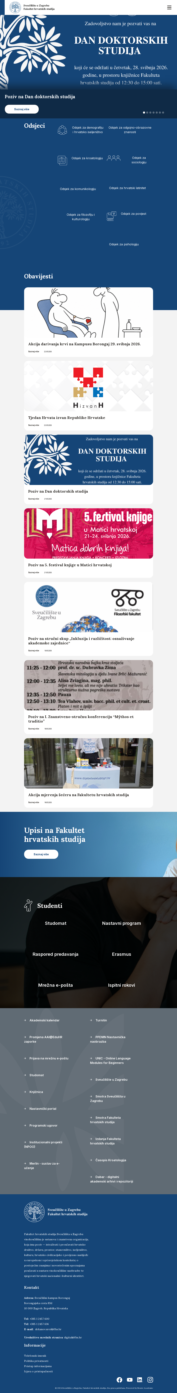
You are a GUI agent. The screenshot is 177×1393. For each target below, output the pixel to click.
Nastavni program (121, 923)
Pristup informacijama (38, 1366)
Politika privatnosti (36, 1361)
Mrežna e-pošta (55, 985)
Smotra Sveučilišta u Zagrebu (107, 1098)
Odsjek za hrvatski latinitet (127, 188)
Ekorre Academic (145, 1388)
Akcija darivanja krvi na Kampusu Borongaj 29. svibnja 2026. (84, 344)
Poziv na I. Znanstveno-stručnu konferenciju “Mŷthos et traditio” (81, 718)
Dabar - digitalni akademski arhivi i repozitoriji (111, 1179)
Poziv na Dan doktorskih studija (58, 491)
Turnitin (98, 1020)
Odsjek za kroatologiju (87, 158)
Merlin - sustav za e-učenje (42, 1166)
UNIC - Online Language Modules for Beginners (110, 1060)
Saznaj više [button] (21, 109)
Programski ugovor (41, 1125)
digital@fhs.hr (73, 1337)
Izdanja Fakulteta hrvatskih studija (105, 1141)
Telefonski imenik (35, 1355)
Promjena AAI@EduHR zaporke (43, 1039)
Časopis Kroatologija (108, 1160)
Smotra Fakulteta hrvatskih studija (105, 1120)
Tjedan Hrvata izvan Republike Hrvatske (66, 417)
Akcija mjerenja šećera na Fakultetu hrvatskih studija (78, 794)
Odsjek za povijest (133, 214)
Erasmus (121, 954)
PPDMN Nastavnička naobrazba (107, 1039)
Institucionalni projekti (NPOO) (43, 1144)
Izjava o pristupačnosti (38, 1371)
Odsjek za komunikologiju (78, 189)
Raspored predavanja (56, 954)
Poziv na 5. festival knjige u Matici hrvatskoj (70, 565)
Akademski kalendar (42, 1020)
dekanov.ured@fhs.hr (48, 1329)
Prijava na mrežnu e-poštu (46, 1058)
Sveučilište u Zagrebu (108, 1079)
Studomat (55, 923)
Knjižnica (33, 1092)
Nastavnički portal (40, 1109)
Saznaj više (33, 351)
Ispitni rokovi (121, 985)
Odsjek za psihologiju (124, 244)
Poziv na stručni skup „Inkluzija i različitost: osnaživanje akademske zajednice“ (81, 640)
